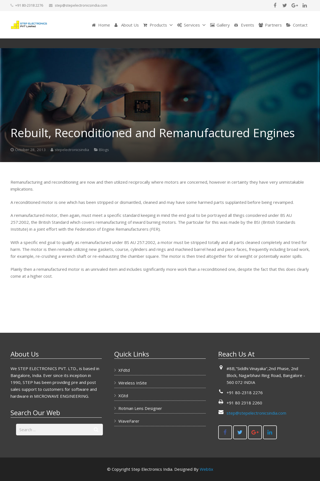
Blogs (206, 53)
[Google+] (295, 6)
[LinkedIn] (305, 6)
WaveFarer (128, 421)
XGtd (123, 395)
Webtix (206, 469)
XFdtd (124, 370)
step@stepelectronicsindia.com (81, 5)
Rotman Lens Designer (140, 408)
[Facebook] (275, 6)
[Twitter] (285, 6)
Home (187, 53)
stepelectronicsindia (72, 169)
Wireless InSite (132, 383)
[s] (59, 429)
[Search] (96, 429)
